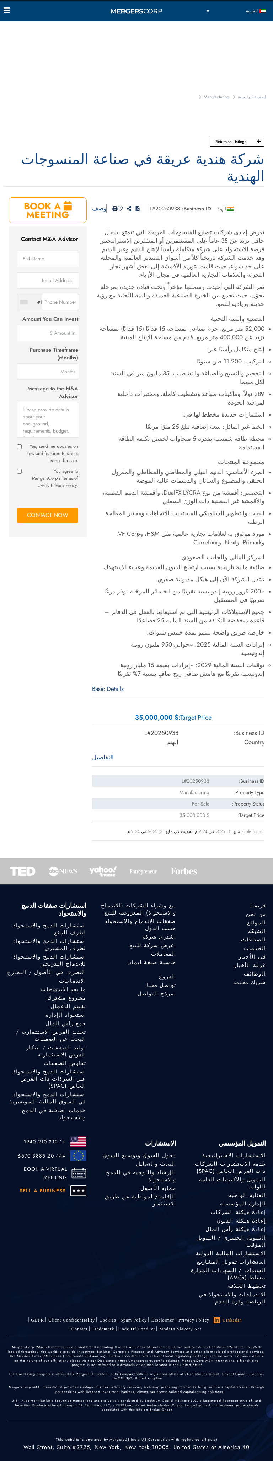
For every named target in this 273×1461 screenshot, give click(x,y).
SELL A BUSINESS (43, 1190)
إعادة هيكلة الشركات (238, 1212)
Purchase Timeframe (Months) (54, 353)
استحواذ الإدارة (66, 1014)
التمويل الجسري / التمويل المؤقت (231, 1241)
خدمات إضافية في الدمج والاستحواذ (54, 1117)
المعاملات (163, 953)
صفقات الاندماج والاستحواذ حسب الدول (140, 925)
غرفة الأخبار (250, 965)
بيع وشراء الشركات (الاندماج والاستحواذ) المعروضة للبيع (138, 909)
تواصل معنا (161, 985)
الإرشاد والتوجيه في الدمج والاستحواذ (141, 1176)
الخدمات (255, 948)
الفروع (167, 976)
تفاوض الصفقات (65, 1063)
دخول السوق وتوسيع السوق (139, 1155)
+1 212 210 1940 (45, 1141)
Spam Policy (134, 1320)
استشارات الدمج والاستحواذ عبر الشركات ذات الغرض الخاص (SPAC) (49, 1080)
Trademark (103, 1329)
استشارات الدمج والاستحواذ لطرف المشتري (49, 945)
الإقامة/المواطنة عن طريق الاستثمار (140, 1200)
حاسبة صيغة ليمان (151, 962)
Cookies (107, 1320)
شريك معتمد (249, 982)
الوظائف (255, 973)
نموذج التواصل (157, 994)
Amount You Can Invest (50, 319)
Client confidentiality (71, 1320)
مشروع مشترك (66, 997)
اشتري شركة (159, 936)
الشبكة (257, 931)
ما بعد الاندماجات (63, 989)
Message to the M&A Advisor (52, 392)
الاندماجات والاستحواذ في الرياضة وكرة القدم (232, 1299)
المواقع (256, 922)
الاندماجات (72, 980)
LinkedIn (228, 1320)
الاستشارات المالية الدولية (231, 1253)
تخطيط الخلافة (247, 1286)
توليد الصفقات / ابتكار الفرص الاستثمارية (56, 1051)
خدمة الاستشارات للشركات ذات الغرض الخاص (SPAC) (230, 1167)
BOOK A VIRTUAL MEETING (46, 1173)
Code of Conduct (137, 1329)
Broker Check (161, 1409)
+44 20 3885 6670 (42, 1155)
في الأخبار (252, 956)
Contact (79, 1329)
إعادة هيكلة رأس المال (235, 1229)
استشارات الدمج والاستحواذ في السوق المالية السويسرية (47, 1100)
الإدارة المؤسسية (243, 1203)
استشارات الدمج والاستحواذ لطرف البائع (49, 929)
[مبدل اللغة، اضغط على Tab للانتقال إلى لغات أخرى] (236, 11)
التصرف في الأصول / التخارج (46, 972)
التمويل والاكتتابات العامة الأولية (232, 1183)
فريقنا (258, 905)
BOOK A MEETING (48, 210)
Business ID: (196, 209)
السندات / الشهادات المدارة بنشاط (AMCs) (228, 1274)
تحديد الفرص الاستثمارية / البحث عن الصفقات (51, 1035)
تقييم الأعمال (68, 1006)
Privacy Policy (193, 1320)
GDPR (37, 1320)
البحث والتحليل (156, 1164)
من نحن (256, 914)
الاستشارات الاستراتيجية (234, 1155)
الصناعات (253, 939)
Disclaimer (162, 1320)
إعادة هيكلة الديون (241, 1220)
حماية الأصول (158, 1188)
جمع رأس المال (66, 1023)
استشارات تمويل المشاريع (231, 1261)
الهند (221, 208)
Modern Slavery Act (180, 1329)
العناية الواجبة (247, 1195)
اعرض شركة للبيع (152, 945)
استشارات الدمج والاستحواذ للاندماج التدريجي (49, 960)
